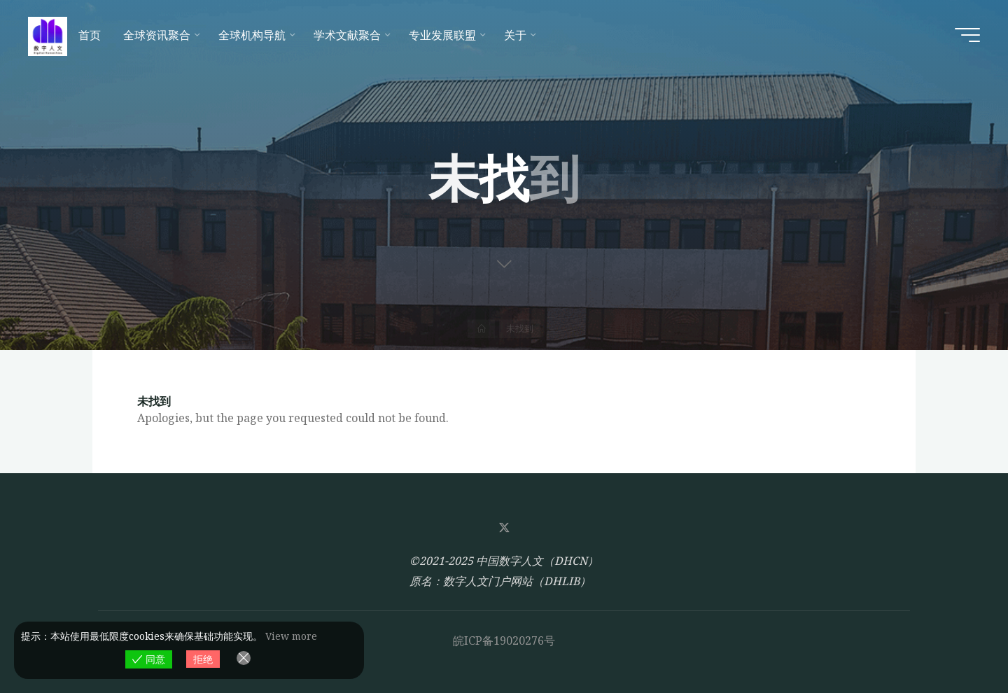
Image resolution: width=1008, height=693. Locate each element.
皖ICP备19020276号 (504, 640)
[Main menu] (967, 35)
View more (291, 636)
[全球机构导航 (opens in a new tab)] (254, 35)
